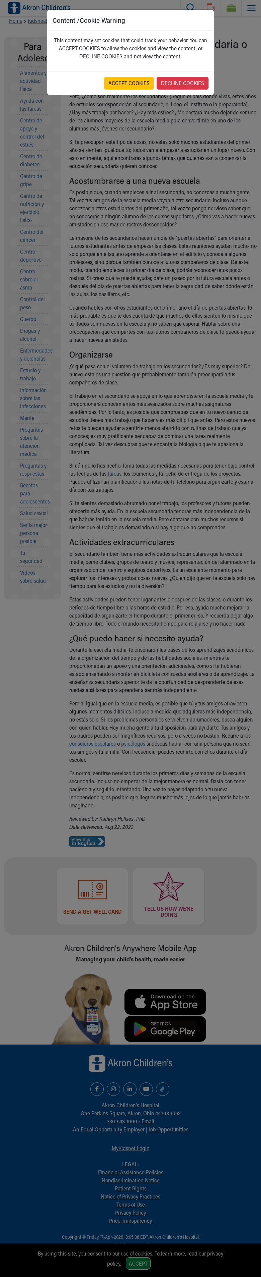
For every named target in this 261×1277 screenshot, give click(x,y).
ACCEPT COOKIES (129, 83)
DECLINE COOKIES (182, 83)
